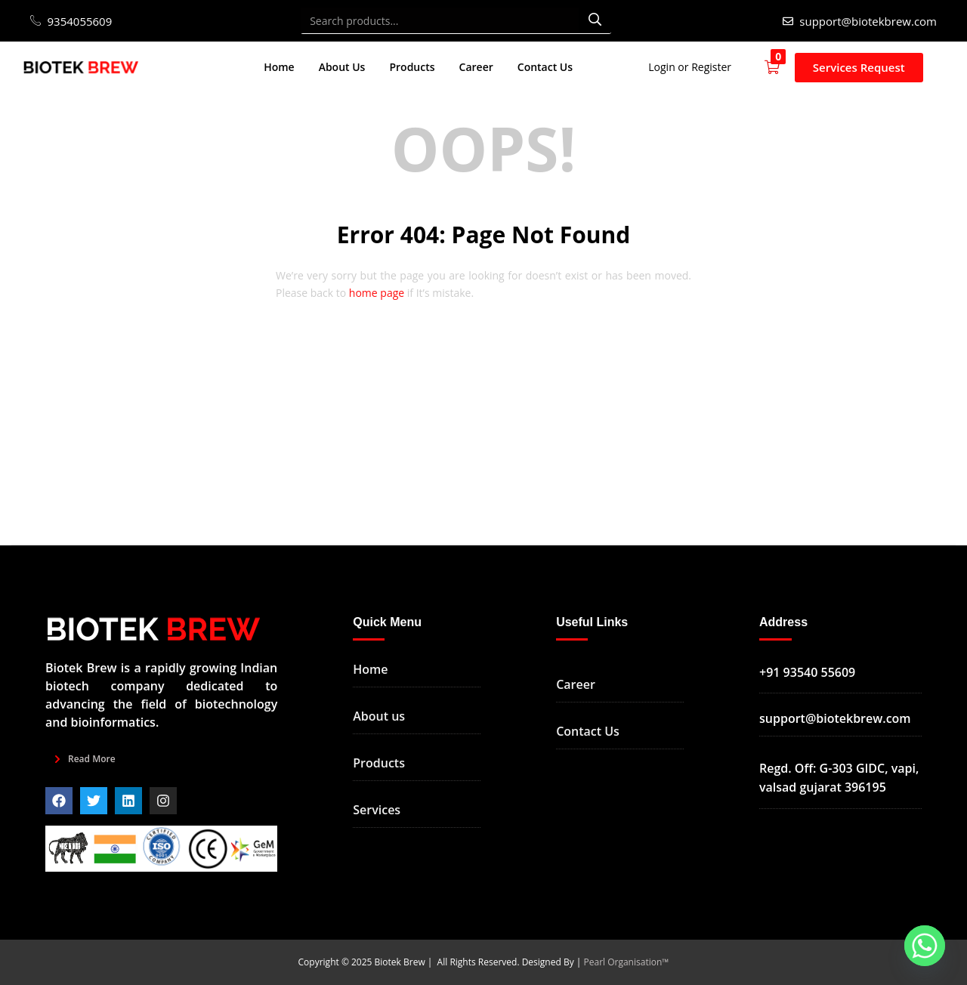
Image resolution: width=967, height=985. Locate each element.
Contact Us (545, 67)
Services (376, 809)
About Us (342, 67)
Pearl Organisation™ (626, 962)
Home (279, 67)
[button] (780, 67)
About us (379, 716)
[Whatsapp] (924, 945)
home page (376, 293)
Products (411, 67)
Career (476, 67)
